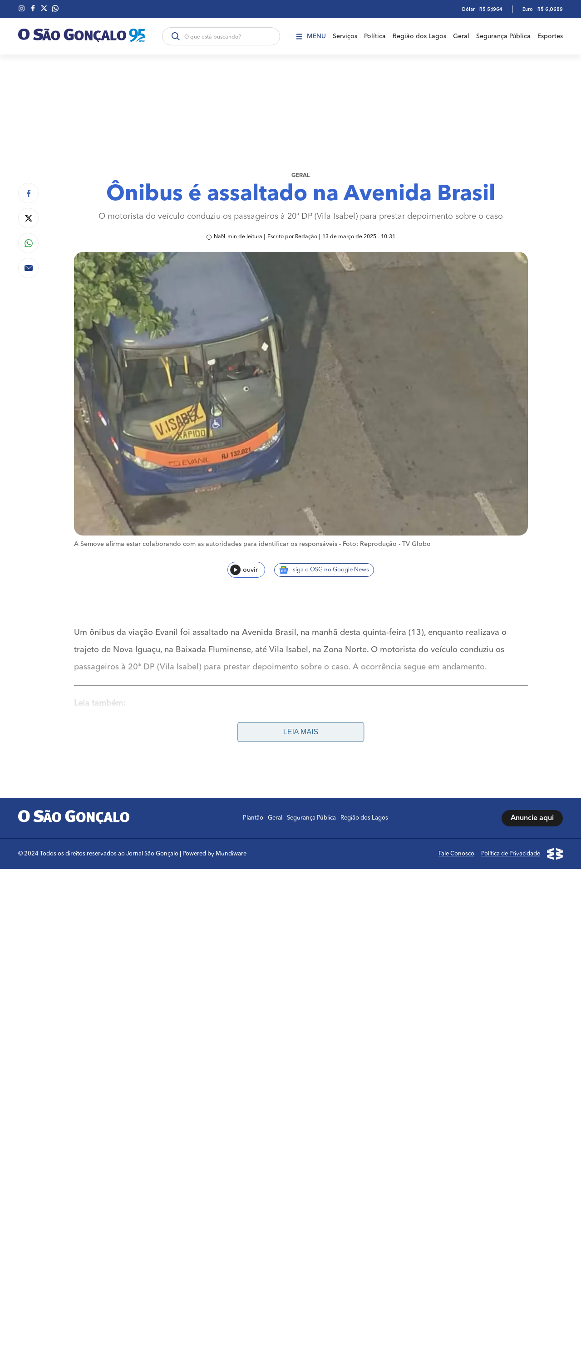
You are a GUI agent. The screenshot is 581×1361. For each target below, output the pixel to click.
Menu (311, 36)
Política (375, 36)
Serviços (345, 36)
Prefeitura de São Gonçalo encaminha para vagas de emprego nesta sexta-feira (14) (232, 730)
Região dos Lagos (419, 36)
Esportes (550, 36)
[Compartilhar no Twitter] (28, 218)
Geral (461, 36)
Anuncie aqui (532, 818)
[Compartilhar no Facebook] (28, 193)
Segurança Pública (503, 36)
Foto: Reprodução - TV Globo (387, 544)
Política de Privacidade (510, 854)
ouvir (244, 570)
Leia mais (300, 732)
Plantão (253, 818)
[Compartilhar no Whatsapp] (28, 243)
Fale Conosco (456, 854)
